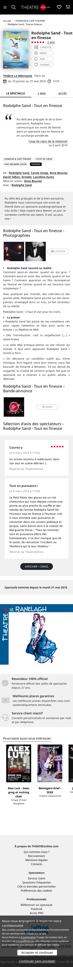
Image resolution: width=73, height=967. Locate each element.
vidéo (40, 53)
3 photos (42, 47)
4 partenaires (28, 937)
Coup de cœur (44, 158)
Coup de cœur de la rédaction (48, 141)
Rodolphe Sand (21, 185)
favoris (42, 64)
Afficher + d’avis (36, 566)
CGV (20, 886)
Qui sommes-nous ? (36, 852)
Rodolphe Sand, (19, 173)
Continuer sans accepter (37, 961)
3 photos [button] (58, 251)
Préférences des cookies (36, 890)
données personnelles (41, 886)
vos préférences (25, 941)
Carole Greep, (40, 173)
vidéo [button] (47, 407)
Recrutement (36, 856)
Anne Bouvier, (59, 173)
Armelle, (26, 177)
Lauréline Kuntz (43, 177)
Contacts (36, 864)
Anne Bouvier (33, 181)
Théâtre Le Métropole (17, 76)
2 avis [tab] (42, 93)
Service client (36, 878)
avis (39, 59)
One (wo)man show (15, 164)
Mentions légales (36, 860)
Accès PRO (36, 913)
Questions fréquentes (36, 882)
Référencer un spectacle (36, 905)
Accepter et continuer (37, 952)
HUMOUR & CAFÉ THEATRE (17, 158)
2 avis (51, 42)
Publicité (36, 909)
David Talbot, (12, 177)
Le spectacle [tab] (15, 93)
